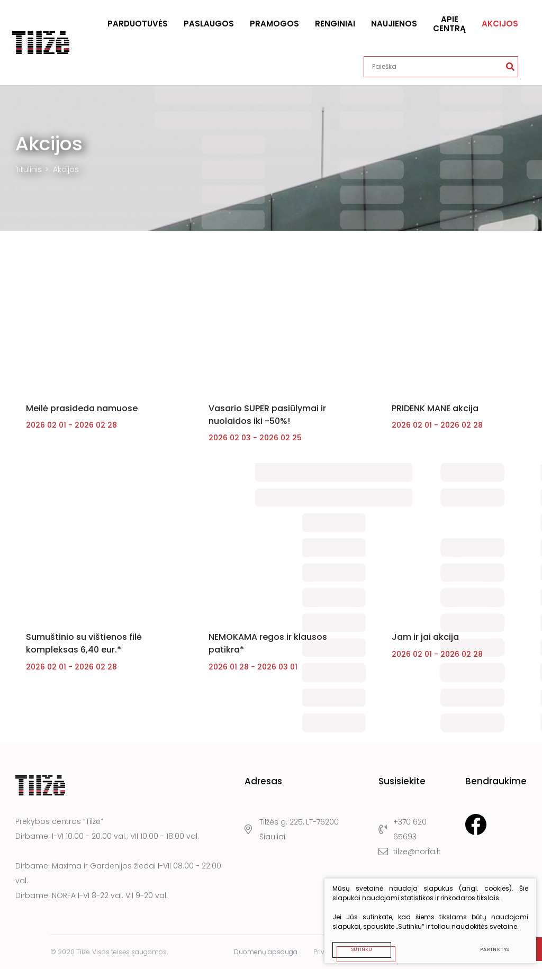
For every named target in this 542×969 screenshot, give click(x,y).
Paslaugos (209, 23)
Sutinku (357, 944)
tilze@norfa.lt (409, 852)
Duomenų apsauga (265, 951)
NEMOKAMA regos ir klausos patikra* (268, 651)
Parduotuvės (137, 23)
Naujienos (394, 23)
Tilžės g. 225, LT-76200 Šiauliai (291, 830)
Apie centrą (449, 24)
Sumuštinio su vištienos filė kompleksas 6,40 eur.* (84, 651)
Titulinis (28, 169)
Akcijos (500, 23)
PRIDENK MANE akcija (435, 412)
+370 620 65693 (402, 830)
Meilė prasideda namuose (82, 412)
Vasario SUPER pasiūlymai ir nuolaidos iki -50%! (267, 418)
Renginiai (335, 23)
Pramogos (274, 23)
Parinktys (489, 944)
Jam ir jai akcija (425, 645)
